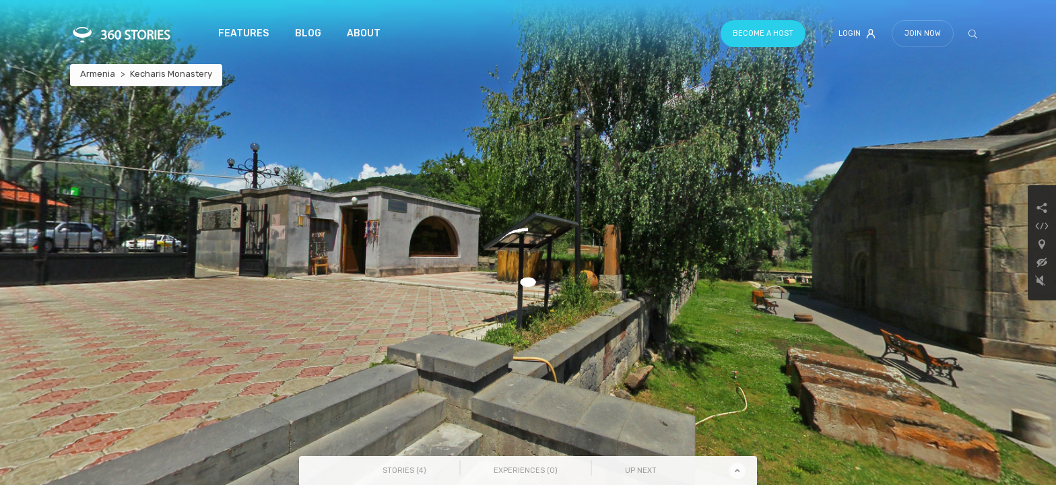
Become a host (763, 33)
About (364, 33)
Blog (308, 33)
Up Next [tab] (641, 470)
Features (243, 33)
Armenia (97, 74)
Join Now (922, 33)
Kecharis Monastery (171, 74)
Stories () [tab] (404, 470)
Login (857, 33)
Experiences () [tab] (526, 470)
